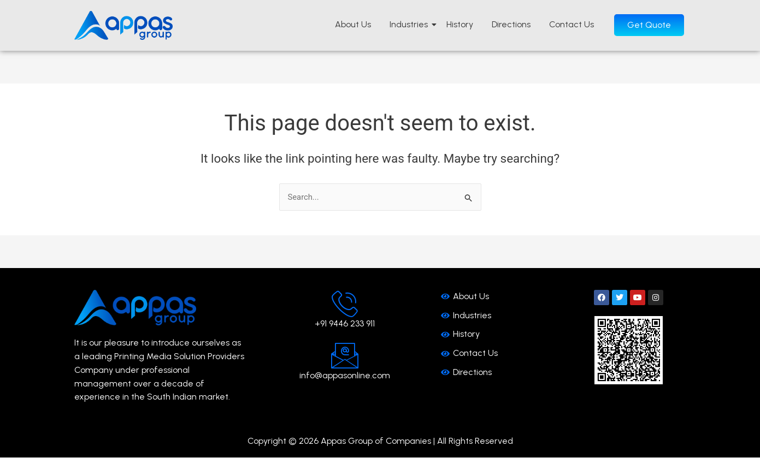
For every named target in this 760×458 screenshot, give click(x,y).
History (459, 24)
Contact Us (571, 24)
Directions (511, 24)
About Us (353, 24)
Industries (411, 24)
